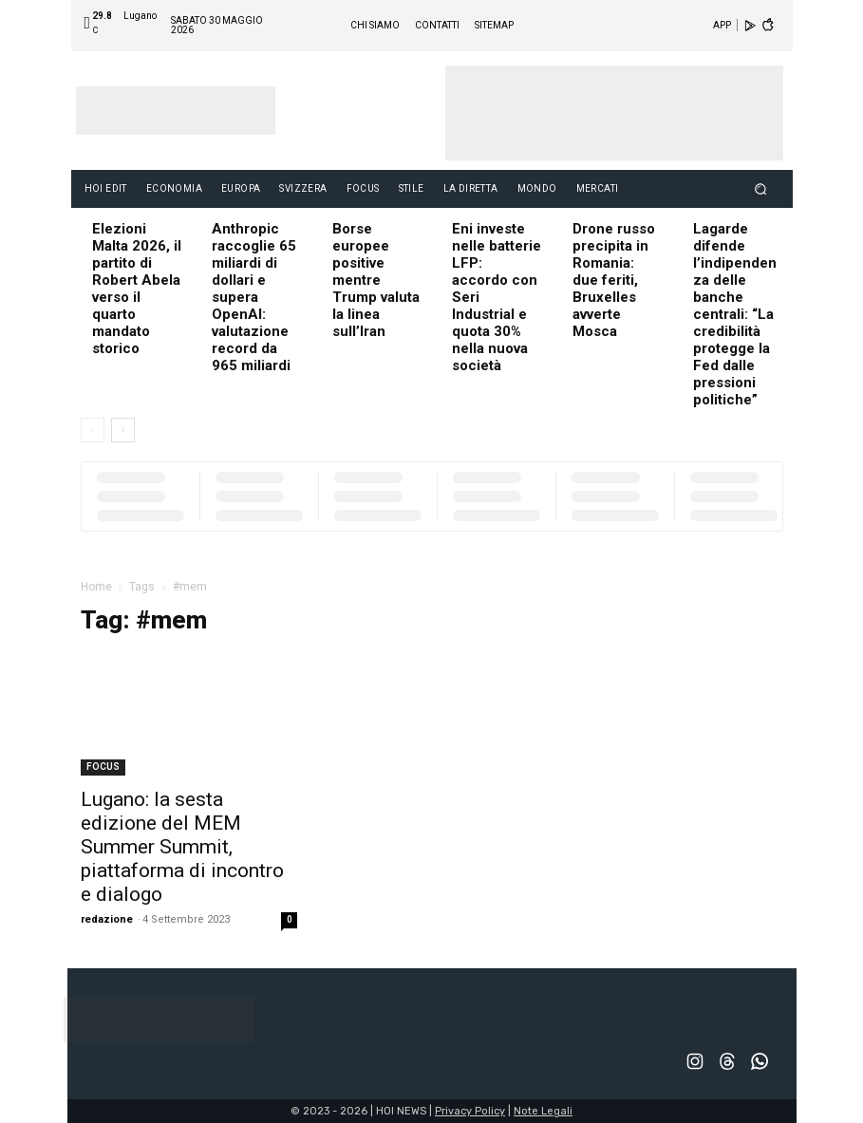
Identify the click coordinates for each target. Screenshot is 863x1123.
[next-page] (123, 430)
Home (96, 586)
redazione (107, 919)
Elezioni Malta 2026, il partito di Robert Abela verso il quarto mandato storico (136, 288)
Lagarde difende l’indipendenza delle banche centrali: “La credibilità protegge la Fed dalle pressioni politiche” (735, 314)
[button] (760, 188)
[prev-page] (92, 430)
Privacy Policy (470, 1111)
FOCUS (103, 766)
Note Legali (543, 1111)
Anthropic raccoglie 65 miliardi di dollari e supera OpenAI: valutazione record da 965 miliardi (254, 297)
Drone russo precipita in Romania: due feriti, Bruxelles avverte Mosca (613, 280)
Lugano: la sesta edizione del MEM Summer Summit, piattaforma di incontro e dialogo (182, 847)
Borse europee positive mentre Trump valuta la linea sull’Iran (376, 280)
